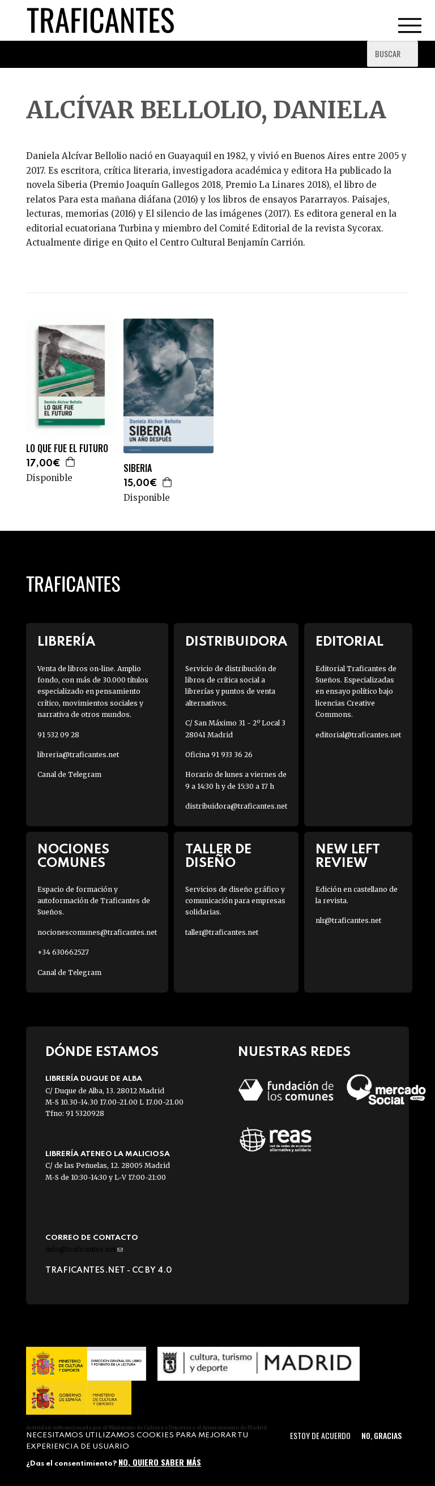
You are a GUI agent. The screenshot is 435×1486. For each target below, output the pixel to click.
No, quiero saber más (159, 1462)
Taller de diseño (218, 856)
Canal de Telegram (69, 774)
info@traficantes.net (84, 1249)
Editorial (349, 641)
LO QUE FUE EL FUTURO (67, 448)
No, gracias (381, 1435)
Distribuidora (236, 641)
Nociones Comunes (73, 856)
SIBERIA (137, 468)
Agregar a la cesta (71, 462)
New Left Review (347, 856)
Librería (66, 641)
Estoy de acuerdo (320, 1435)
